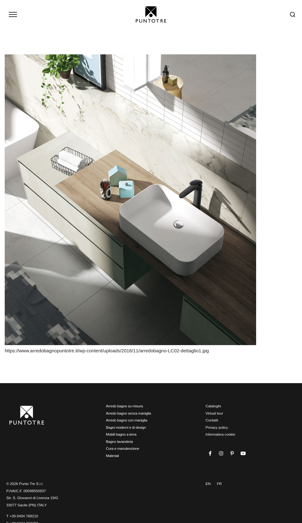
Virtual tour (214, 413)
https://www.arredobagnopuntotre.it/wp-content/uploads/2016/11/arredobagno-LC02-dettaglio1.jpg (107, 350)
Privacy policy (217, 427)
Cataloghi (213, 406)
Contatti (212, 420)
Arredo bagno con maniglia (126, 420)
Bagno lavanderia (119, 441)
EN (208, 483)
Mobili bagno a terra (121, 434)
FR (219, 483)
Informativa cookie (220, 434)
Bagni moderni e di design (126, 427)
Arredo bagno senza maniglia (128, 413)
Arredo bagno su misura (124, 406)
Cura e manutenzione (122, 448)
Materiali (112, 455)
